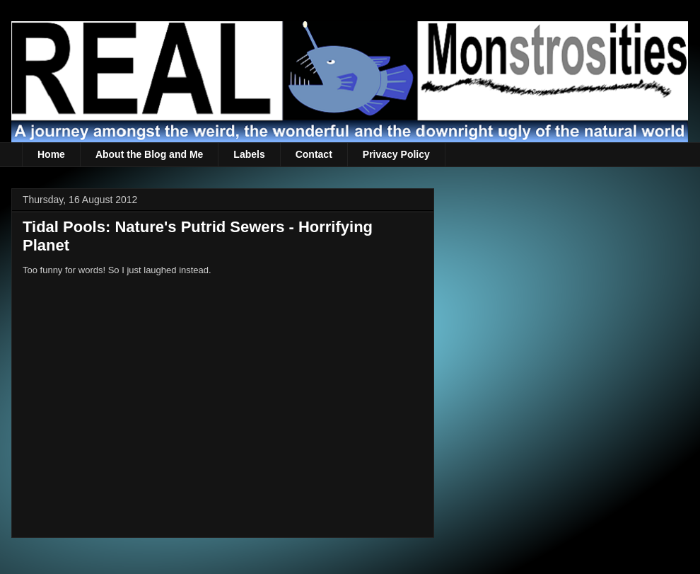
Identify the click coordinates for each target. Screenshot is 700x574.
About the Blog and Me (149, 154)
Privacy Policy (396, 154)
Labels (248, 154)
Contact (314, 154)
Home (51, 154)
